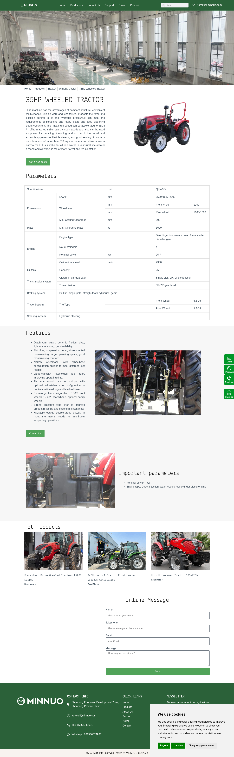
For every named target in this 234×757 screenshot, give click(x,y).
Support (109, 5)
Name (109, 609)
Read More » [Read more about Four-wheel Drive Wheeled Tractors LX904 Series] (30, 584)
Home (61, 5)
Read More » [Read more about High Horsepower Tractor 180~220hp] (157, 580)
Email (109, 635)
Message (111, 648)
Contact (134, 5)
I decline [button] (178, 745)
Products (76, 5)
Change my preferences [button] (201, 745)
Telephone (112, 622)
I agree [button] (164, 745)
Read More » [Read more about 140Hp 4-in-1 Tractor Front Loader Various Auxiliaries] (93, 584)
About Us (94, 5)
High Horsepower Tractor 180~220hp (175, 575)
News (122, 5)
